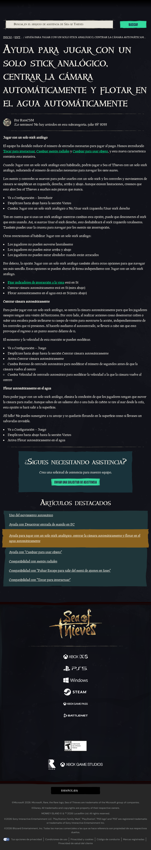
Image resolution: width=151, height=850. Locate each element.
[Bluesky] (103, 729)
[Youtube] (75, 729)
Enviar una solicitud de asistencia (75, 482)
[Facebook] (47, 729)
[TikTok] (95, 729)
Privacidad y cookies (82, 839)
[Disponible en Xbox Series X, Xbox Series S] (75, 657)
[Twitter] (55, 729)
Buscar (133, 24)
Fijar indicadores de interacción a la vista (36, 282)
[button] (75, 790)
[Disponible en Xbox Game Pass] (75, 704)
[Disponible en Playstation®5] (75, 669)
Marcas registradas (133, 839)
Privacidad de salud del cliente (75, 843)
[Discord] (86, 729)
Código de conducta (108, 839)
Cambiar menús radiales (52, 151)
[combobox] (59, 24)
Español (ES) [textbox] (69, 790)
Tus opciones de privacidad (26, 839)
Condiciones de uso (56, 839)
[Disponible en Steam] (75, 692)
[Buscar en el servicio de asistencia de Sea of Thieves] (59, 24)
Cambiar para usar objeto (90, 151)
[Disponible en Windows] (75, 680)
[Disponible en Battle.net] (75, 716)
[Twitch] (63, 729)
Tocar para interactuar (19, 151)
